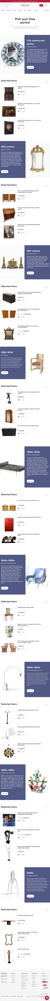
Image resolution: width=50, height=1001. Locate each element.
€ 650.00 (26, 331)
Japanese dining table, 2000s (25, 915)
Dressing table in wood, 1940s (26, 607)
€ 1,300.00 (21, 505)
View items (30, 67)
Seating (9, 10)
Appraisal (24, 988)
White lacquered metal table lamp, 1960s (29, 727)
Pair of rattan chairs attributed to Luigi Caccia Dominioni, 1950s (28, 641)
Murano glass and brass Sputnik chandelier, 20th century (29, 744)
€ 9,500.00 (21, 749)
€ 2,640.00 (21, 612)
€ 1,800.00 (21, 125)
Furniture (3, 10)
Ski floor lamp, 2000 (23, 949)
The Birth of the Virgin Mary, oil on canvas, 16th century (29, 104)
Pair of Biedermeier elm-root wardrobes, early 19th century (29, 309)
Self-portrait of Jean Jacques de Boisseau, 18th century (29, 225)
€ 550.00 (21, 397)
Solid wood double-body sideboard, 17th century (28, 87)
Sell (41, 5)
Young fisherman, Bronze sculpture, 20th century (29, 392)
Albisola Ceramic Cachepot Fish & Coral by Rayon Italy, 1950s (29, 624)
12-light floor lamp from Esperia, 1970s (28, 710)
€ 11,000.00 (21, 920)
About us (13, 975)
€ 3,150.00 (21, 539)
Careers (13, 980)
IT (29, 996)
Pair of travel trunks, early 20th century (28, 500)
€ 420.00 (20, 818)
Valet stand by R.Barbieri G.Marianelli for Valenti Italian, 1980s (29, 847)
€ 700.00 (21, 715)
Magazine (44, 975)
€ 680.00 (21, 646)
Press (12, 978)
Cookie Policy (20, 996)
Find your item (25, 980)
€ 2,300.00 (21, 196)
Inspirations (46, 10)
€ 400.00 (21, 851)
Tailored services (23, 985)
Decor (14, 10)
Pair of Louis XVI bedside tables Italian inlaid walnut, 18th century (28, 191)
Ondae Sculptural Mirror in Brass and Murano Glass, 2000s (28, 932)
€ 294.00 (26, 818)
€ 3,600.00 (21, 213)
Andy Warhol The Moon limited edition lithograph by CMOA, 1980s (28, 813)
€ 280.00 (20, 522)
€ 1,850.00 (27, 835)
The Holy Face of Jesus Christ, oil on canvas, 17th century (29, 121)
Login (45, 5)
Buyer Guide (24, 975)
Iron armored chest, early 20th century (28, 425)
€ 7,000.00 (21, 314)
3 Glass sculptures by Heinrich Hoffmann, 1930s (29, 534)
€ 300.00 (21, 297)
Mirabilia (35, 10)
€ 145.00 (20, 629)
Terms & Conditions (5, 996)
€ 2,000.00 (21, 834)
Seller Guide (24, 978)
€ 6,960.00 (21, 108)
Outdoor (29, 10)
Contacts (13, 982)
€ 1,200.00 (27, 954)
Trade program (24, 982)
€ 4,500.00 (21, 92)
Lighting (20, 10)
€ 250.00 (20, 229)
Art (24, 10)
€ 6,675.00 (27, 314)
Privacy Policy (13, 996)
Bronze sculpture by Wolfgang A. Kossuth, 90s (29, 830)
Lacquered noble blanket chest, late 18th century (28, 208)
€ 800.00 (20, 331)
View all (46, 81)
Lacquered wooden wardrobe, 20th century (29, 517)
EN (27, 996)
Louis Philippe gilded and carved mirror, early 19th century (28, 326)
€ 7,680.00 (21, 414)
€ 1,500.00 (20, 954)
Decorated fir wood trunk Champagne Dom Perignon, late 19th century (29, 293)
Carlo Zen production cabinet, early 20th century (29, 409)
